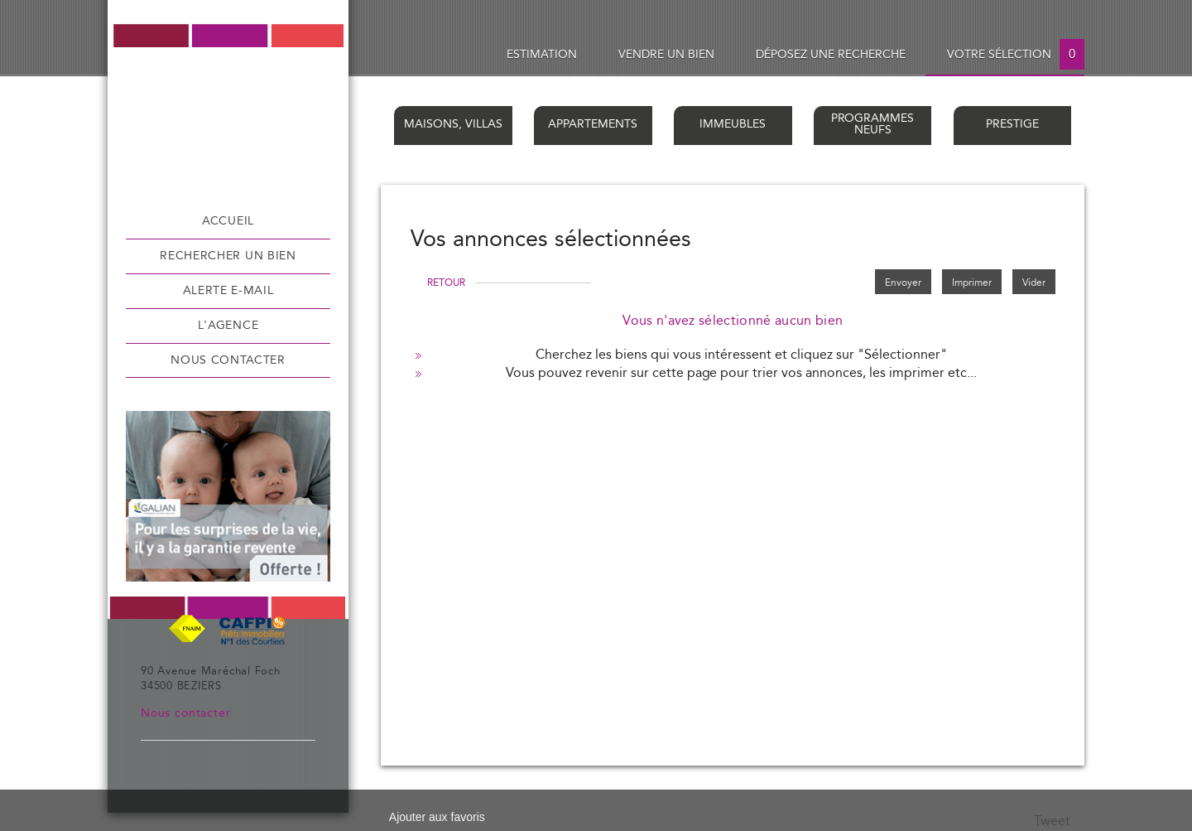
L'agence (228, 325)
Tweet (1052, 821)
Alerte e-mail (228, 291)
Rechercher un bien (228, 256)
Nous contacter (228, 360)
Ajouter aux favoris (437, 817)
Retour (446, 282)
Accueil (228, 221)
